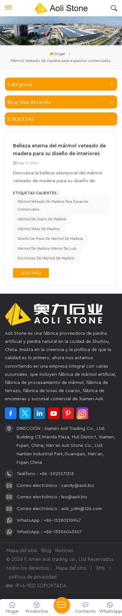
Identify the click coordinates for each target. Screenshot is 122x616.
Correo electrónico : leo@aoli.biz (52, 497)
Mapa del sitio (21, 550)
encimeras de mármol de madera (46, 258)
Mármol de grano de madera (42, 219)
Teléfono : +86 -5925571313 (45, 474)
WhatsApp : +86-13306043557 (49, 532)
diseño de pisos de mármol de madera (50, 239)
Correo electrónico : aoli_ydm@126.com (59, 508)
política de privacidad (33, 577)
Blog (46, 550)
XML (100, 568)
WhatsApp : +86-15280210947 (49, 520)
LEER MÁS (31, 273)
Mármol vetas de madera (39, 229)
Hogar (57, 54)
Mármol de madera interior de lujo (47, 248)
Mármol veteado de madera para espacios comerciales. (53, 205)
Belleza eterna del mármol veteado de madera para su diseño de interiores (59, 149)
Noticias (64, 550)
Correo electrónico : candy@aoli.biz (55, 485)
